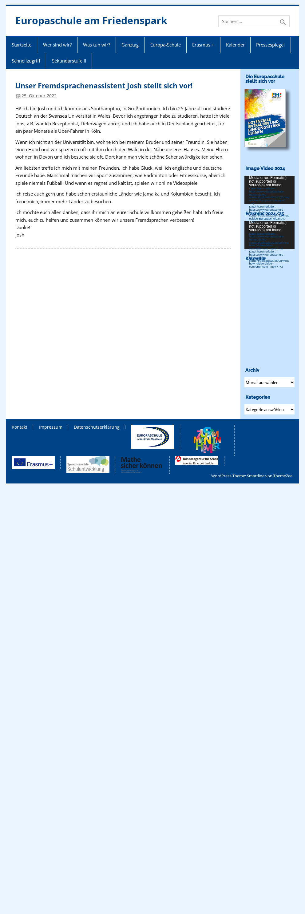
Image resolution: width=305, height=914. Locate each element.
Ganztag (130, 45)
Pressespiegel (270, 45)
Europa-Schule (165, 45)
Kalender (235, 45)
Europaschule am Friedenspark (91, 20)
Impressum (50, 427)
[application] (269, 190)
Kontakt (19, 427)
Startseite (21, 45)
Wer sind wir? (57, 45)
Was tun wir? (96, 45)
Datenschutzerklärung (97, 427)
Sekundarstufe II (69, 61)
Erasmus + (203, 45)
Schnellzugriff (26, 61)
